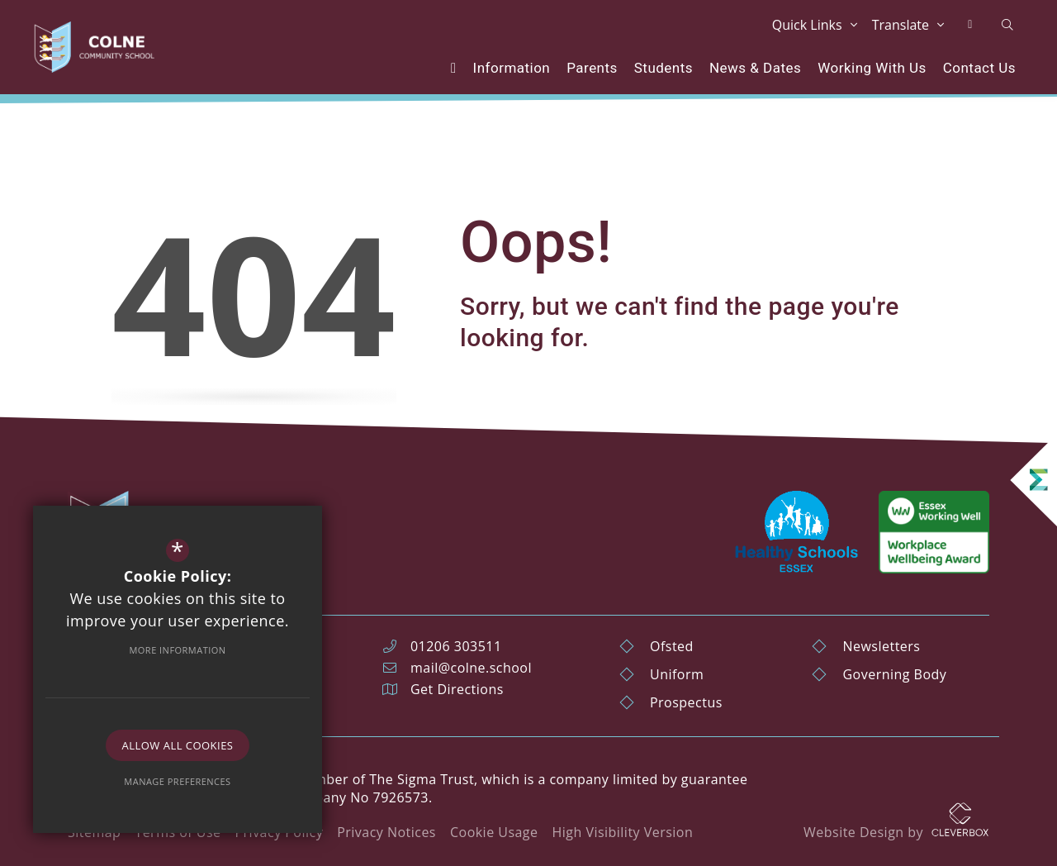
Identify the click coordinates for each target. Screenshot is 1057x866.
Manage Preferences (177, 781)
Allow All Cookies (178, 745)
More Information (177, 650)
